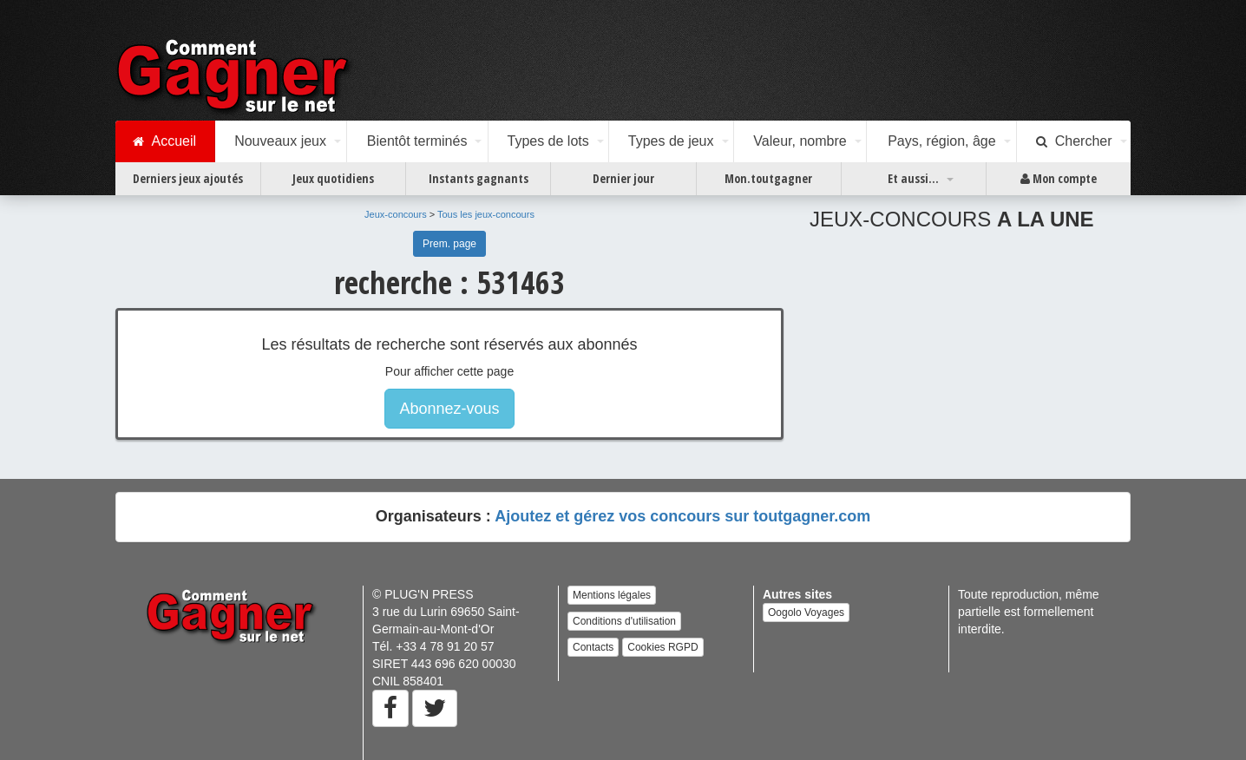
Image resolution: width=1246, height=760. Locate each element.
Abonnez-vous (449, 408)
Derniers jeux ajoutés (188, 178)
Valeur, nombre (799, 141)
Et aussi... (913, 178)
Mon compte (1058, 178)
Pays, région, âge (942, 141)
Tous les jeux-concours (485, 214)
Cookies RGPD (662, 647)
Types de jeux (671, 141)
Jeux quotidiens (333, 178)
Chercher (1074, 141)
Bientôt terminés (417, 141)
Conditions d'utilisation (624, 621)
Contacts (593, 647)
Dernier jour (623, 178)
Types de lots (547, 141)
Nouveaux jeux (280, 141)
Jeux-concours (395, 214)
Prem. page (449, 244)
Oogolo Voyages (806, 612)
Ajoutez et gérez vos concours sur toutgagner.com (682, 516)
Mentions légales (612, 595)
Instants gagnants (478, 178)
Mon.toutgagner (768, 178)
